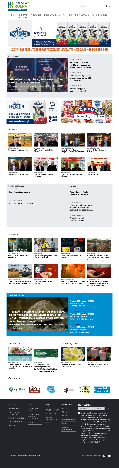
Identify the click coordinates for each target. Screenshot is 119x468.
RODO (63, 423)
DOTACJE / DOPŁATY (52, 410)
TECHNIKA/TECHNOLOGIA (17, 418)
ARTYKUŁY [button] (62, 15)
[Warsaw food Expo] (64, 49)
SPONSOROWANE (14, 408)
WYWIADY (53, 15)
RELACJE (46, 15)
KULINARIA (65, 412)
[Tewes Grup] (51, 49)
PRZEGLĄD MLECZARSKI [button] (100, 15)
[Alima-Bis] (61, 49)
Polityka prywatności (68, 420)
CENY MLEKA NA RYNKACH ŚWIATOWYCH (33, 416)
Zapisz (108, 408)
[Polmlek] (57, 49)
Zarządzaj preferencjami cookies (91, 455)
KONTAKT (64, 416)
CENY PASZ (31, 422)
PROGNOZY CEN (50, 414)
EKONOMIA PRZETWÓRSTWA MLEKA (51, 420)
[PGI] (54, 49)
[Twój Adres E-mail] (98, 408)
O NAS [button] (13, 15)
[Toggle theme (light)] (110, 6)
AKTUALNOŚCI (36, 15)
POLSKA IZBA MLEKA (15, 422)
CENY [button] (71, 15)
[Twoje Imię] (84, 408)
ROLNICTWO (12, 426)
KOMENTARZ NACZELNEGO (22, 16)
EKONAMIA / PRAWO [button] (82, 15)
